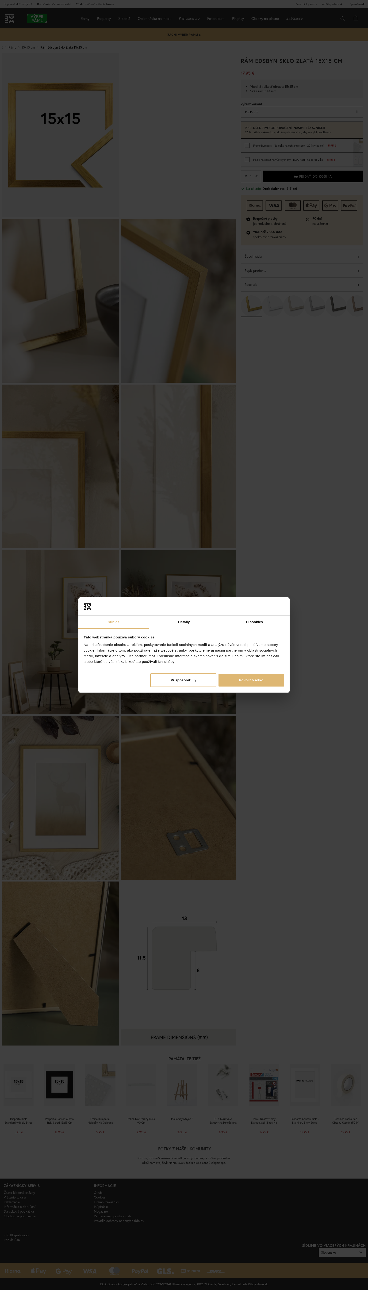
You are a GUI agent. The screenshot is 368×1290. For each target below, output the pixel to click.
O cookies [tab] (254, 622)
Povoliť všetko (251, 680)
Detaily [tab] (184, 622)
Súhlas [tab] (113, 622)
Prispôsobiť (183, 680)
